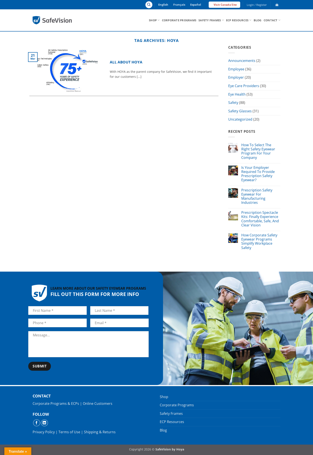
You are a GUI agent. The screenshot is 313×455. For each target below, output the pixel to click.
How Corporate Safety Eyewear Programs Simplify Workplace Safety (259, 241)
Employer (236, 77)
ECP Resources (238, 20)
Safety (233, 102)
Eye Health (237, 94)
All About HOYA (126, 62)
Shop (154, 20)
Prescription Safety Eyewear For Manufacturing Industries (256, 196)
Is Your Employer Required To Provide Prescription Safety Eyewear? (258, 174)
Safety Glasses (240, 111)
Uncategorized (240, 119)
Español (195, 5)
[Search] (148, 4)
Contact (272, 20)
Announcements (241, 60)
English (163, 5)
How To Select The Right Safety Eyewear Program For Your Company (258, 151)
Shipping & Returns (100, 432)
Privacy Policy (44, 432)
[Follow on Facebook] (36, 423)
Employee (236, 69)
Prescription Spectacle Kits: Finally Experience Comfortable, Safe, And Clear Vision (260, 219)
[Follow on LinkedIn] (44, 423)
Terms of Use (69, 432)
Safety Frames (211, 20)
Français (179, 5)
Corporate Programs (179, 20)
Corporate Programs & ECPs (56, 403)
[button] (257, 4)
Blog (257, 20)
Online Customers (97, 403)
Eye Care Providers (243, 85)
